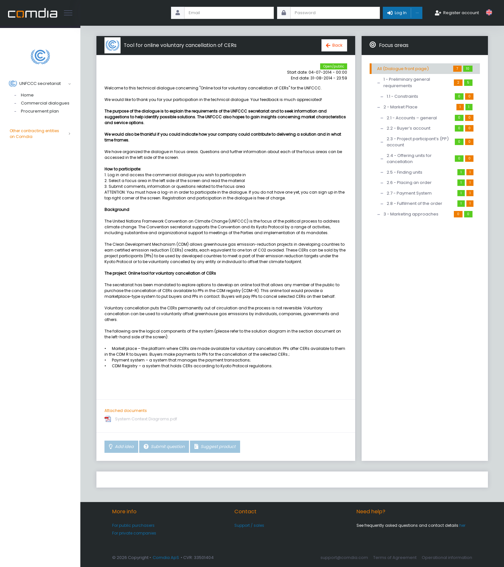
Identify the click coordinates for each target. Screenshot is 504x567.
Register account (461, 13)
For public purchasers (133, 525)
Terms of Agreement (395, 557)
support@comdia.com (344, 557)
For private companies (134, 533)
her (462, 525)
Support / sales (249, 525)
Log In (401, 13)
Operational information (447, 557)
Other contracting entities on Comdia (40, 134)
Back (337, 45)
